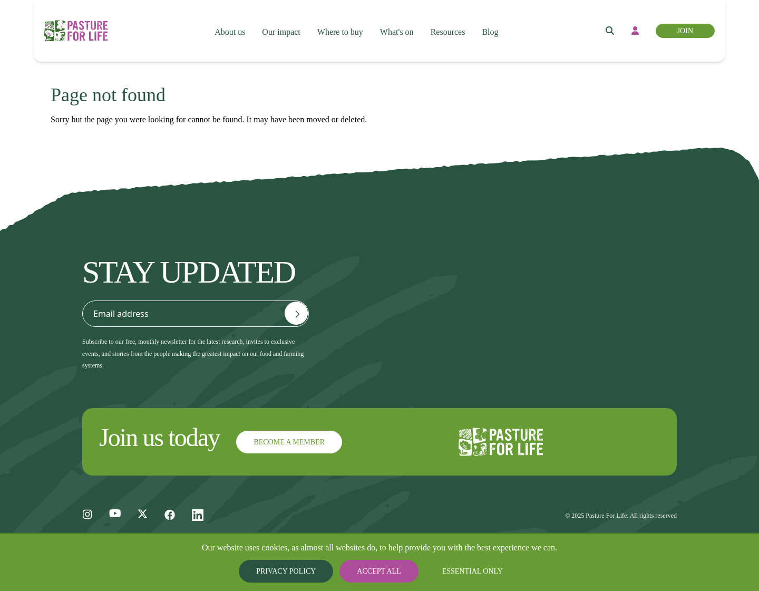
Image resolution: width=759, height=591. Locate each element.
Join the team (395, 336)
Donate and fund (504, 338)
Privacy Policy (295, 571)
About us (228, 21)
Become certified (504, 283)
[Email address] (296, 313)
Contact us (395, 269)
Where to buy (340, 21)
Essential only (464, 571)
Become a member (508, 262)
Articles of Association (623, 336)
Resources (452, 21)
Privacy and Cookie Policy (638, 269)
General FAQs (395, 302)
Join (680, 21)
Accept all (379, 571)
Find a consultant (505, 359)
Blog (495, 21)
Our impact (279, 21)
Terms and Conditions (622, 302)
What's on (398, 21)
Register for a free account (506, 311)
